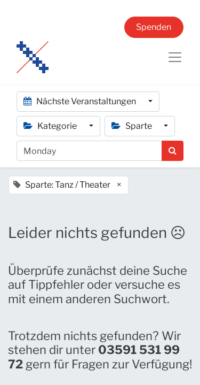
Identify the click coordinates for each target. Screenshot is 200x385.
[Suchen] (172, 151)
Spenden (153, 27)
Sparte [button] (132, 126)
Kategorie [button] (50, 126)
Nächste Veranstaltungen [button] (80, 101)
